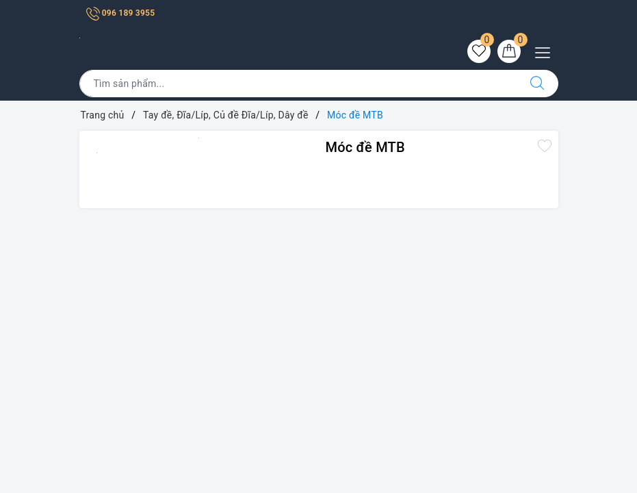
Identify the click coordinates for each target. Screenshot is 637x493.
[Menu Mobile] (546, 51)
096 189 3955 (120, 13)
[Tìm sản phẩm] (298, 83)
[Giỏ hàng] (509, 51)
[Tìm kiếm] (537, 83)
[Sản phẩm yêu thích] (479, 51)
